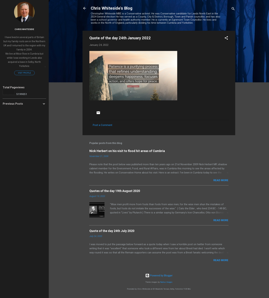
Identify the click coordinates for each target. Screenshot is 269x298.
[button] (226, 38)
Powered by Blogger (159, 275)
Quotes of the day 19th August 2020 (114, 191)
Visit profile (24, 73)
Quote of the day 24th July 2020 (111, 231)
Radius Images (166, 282)
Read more (220, 180)
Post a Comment (102, 125)
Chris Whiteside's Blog (111, 8)
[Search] (233, 9)
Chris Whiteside (24, 29)
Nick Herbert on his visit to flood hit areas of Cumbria (127, 151)
